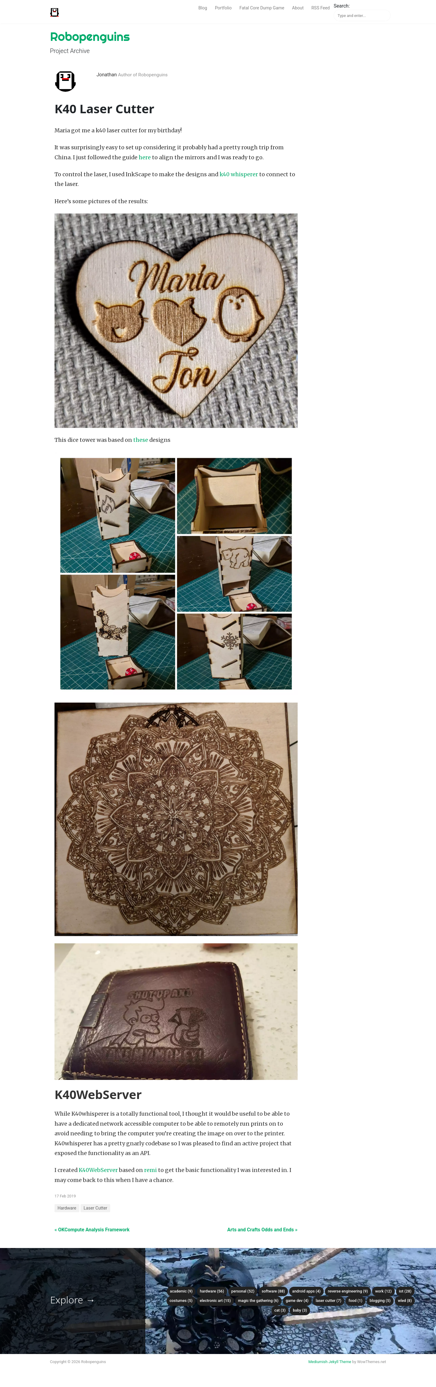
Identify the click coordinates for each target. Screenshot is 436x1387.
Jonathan (107, 75)
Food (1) (355, 1300)
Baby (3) (300, 1310)
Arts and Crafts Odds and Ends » (262, 1230)
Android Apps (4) (306, 1291)
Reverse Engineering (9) (348, 1291)
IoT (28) (405, 1291)
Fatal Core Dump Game (261, 8)
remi (150, 1170)
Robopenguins (90, 36)
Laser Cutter (95, 1208)
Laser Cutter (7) (328, 1300)
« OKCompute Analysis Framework (92, 1230)
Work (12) (383, 1291)
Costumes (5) (181, 1300)
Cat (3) (280, 1310)
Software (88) (273, 1291)
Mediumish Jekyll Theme (329, 1361)
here (145, 157)
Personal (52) (242, 1291)
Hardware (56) (212, 1291)
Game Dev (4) (297, 1300)
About (298, 8)
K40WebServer (98, 1170)
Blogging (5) (380, 1300)
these (140, 440)
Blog (202, 8)
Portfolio (223, 8)
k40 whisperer (239, 174)
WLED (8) (405, 1300)
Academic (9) (181, 1291)
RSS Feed (320, 8)
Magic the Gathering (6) (258, 1300)
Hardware (67, 1208)
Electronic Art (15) (215, 1300)
